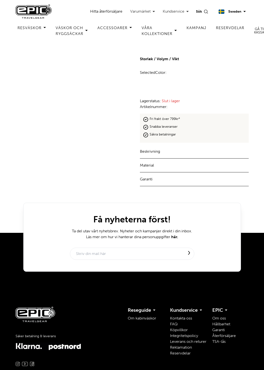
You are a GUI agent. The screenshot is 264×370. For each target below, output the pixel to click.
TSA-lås (219, 341)
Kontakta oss (181, 318)
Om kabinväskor (142, 318)
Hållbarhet (221, 324)
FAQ (174, 324)
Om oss (219, 318)
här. (174, 237)
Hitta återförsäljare (106, 11)
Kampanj (196, 27)
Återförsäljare (224, 335)
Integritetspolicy (184, 335)
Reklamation (181, 347)
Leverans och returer (188, 341)
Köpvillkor (179, 330)
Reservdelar (230, 27)
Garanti (218, 330)
